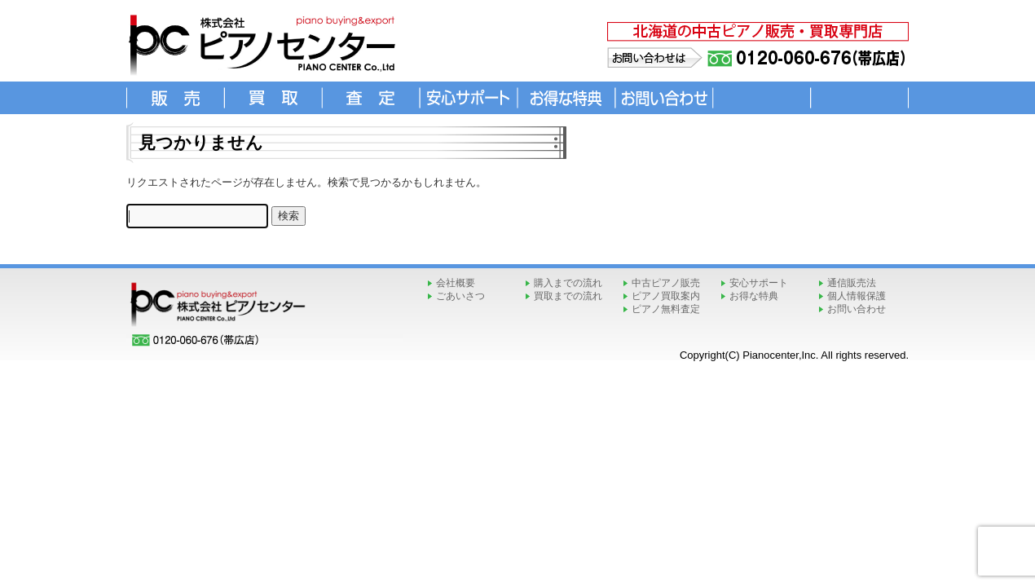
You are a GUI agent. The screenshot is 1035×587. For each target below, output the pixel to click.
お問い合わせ (856, 309)
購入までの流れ (568, 283)
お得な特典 (753, 296)
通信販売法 (851, 283)
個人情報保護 (856, 296)
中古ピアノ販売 (666, 283)
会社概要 (455, 283)
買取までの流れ (568, 296)
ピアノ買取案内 (666, 296)
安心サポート (758, 283)
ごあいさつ (460, 296)
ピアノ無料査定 (666, 309)
